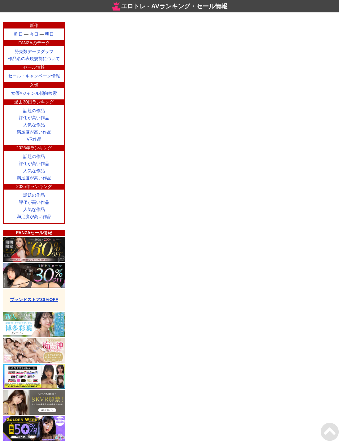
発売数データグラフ (34, 51)
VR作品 (34, 139)
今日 (34, 34)
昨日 (18, 34)
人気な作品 (34, 124)
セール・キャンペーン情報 (34, 75)
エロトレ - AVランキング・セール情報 (169, 6)
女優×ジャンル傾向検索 (34, 93)
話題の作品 (34, 110)
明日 (49, 34)
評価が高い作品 (34, 117)
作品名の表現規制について (34, 58)
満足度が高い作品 (34, 131)
